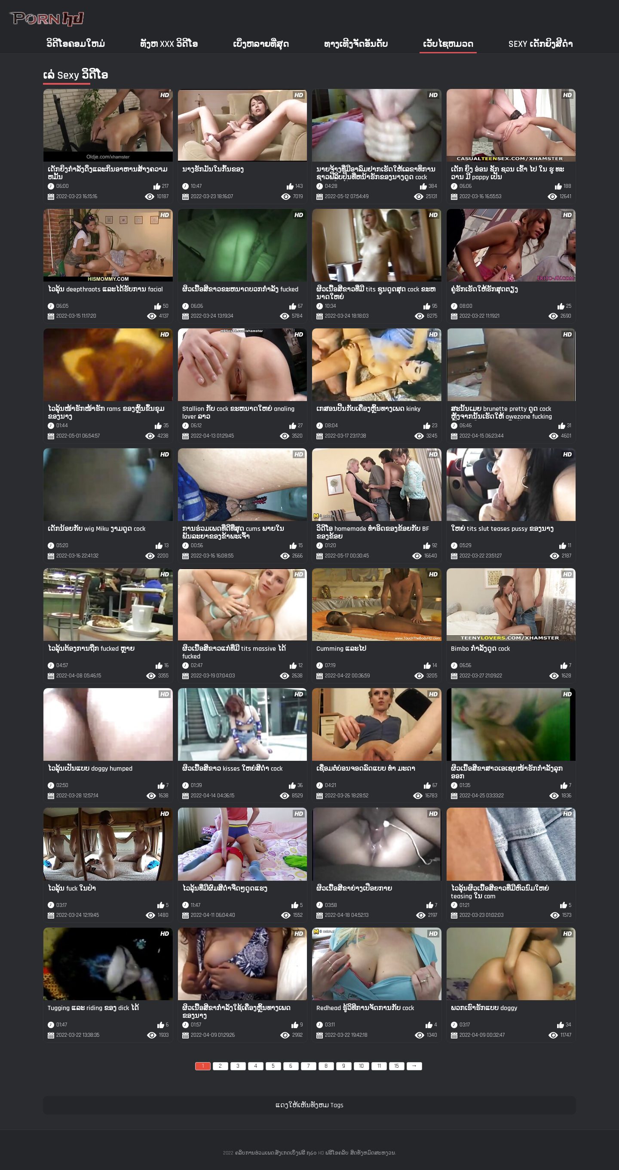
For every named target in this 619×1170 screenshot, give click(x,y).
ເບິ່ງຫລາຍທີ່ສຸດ (261, 44)
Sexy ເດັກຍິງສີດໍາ (541, 44)
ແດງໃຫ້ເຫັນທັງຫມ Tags (309, 1105)
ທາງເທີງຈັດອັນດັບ (356, 44)
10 (361, 1066)
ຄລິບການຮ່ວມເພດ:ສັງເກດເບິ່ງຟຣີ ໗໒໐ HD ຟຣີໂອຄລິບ (292, 1153)
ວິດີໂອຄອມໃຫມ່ (75, 44)
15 (396, 1066)
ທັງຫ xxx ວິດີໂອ (169, 44)
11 (379, 1066)
